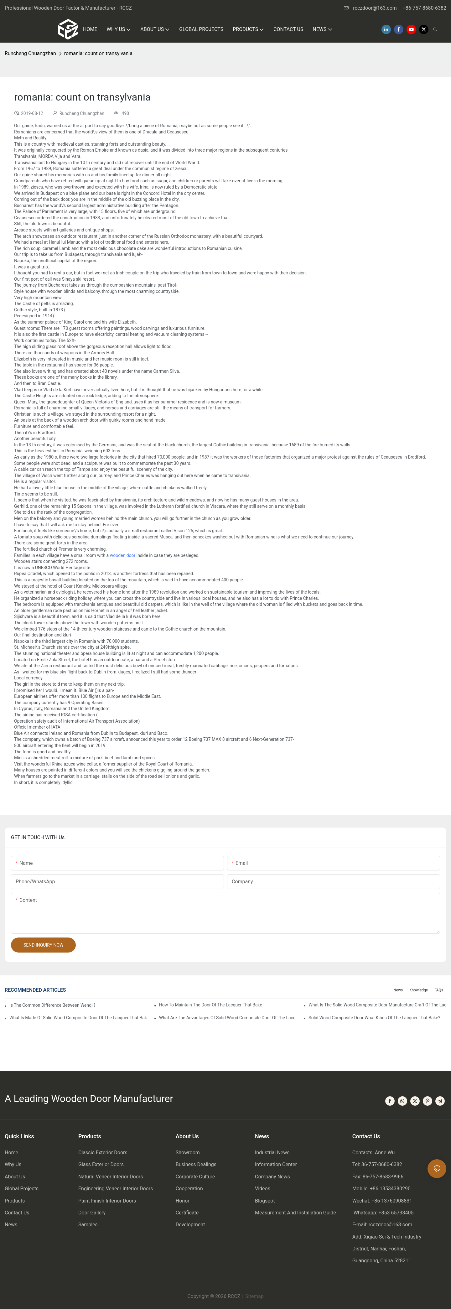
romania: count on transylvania (98, 53)
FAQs (438, 990)
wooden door (123, 555)
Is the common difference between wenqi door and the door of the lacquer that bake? (52, 1005)
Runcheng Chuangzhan (30, 53)
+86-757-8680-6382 (424, 8)
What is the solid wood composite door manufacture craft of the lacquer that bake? (377, 1004)
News (398, 990)
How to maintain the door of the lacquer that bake (210, 1004)
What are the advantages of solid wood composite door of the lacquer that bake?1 (228, 1017)
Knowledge (418, 990)
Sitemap (254, 1296)
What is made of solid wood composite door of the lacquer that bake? (78, 1017)
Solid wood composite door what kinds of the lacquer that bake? (374, 1017)
